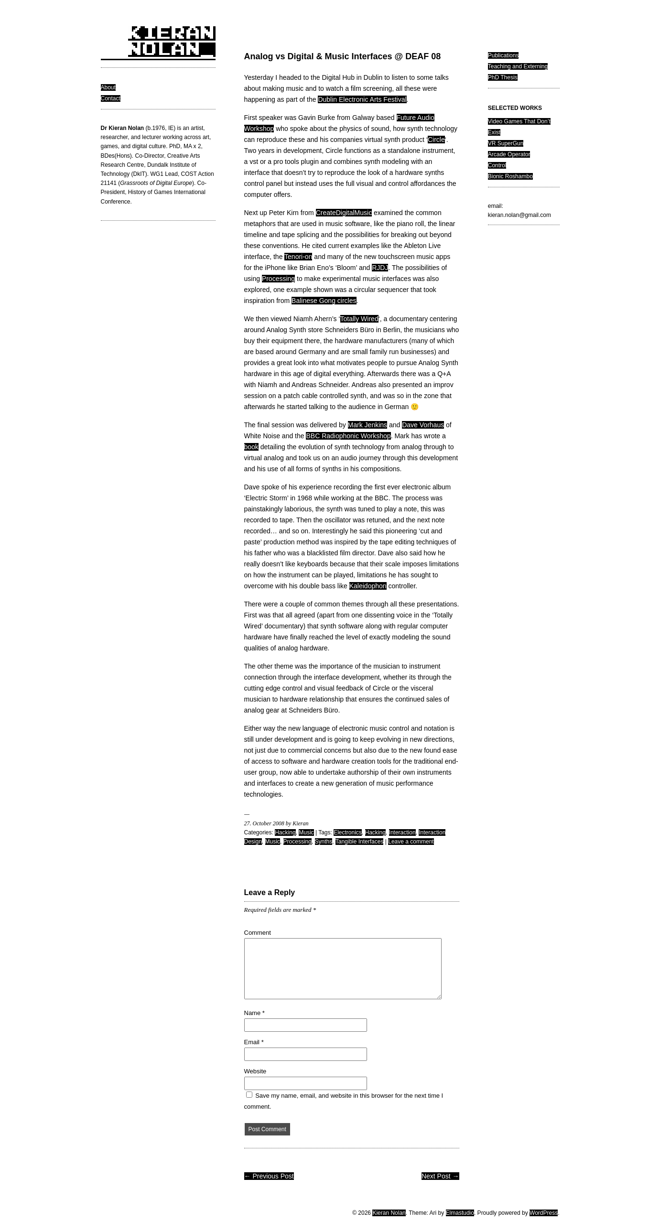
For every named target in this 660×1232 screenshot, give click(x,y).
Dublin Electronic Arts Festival (362, 99)
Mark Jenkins (367, 425)
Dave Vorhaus (423, 425)
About (108, 87)
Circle (436, 139)
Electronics (348, 832)
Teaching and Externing (518, 66)
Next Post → (440, 1176)
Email (254, 1042)
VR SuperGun (506, 143)
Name (254, 1012)
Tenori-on (298, 256)
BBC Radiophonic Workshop (348, 436)
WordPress (544, 1213)
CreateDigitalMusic (344, 212)
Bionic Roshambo (510, 176)
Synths (324, 841)
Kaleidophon (368, 586)
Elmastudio (460, 1213)
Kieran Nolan (388, 1213)
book (251, 447)
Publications (503, 55)
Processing (278, 278)
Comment (257, 932)
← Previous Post (269, 1176)
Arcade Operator (509, 154)
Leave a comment (410, 841)
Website (255, 1071)
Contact (110, 98)
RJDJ (380, 267)
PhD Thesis (503, 77)
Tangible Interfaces (359, 841)
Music (306, 832)
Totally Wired (359, 319)
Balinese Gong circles (324, 300)
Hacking (285, 832)
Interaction (402, 832)
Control (497, 165)
